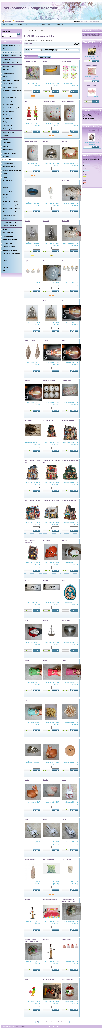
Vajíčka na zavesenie (49, 380)
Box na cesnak (66, 859)
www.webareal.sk (20, 1026)
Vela (84, 162)
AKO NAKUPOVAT (47, 25)
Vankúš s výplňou (48, 859)
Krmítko (45, 620)
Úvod (25, 31)
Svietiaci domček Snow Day (51, 500)
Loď (26, 301)
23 (61, 1021)
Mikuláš (64, 540)
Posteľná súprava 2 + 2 (50, 899)
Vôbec (84, 180)
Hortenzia (92, 46)
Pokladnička (91, 131)
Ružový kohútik (66, 939)
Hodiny (64, 740)
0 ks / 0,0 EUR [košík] (89, 21)
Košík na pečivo (91, 85)
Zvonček (45, 141)
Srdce (45, 261)
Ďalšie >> (66, 1021)
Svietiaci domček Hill (68, 420)
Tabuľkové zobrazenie (30, 57)
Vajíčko (64, 580)
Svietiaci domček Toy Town (32, 500)
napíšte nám (86, 120)
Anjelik (27, 660)
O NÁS (20, 25)
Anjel (44, 181)
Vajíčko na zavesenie (49, 101)
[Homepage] (8, 24)
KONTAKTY (60, 25)
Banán (45, 61)
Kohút (26, 979)
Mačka (64, 780)
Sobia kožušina (29, 420)
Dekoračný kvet (66, 700)
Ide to (84, 168)
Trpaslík (27, 620)
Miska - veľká (66, 620)
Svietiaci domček (48, 420)
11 (59, 1021)
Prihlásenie (8, 21)
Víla (26, 101)
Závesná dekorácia (30, 859)
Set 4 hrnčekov (66, 61)
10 (56, 1021)
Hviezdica (46, 700)
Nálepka (27, 580)
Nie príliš (85, 174)
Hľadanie (6, 31)
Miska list (27, 740)
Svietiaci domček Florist (69, 500)
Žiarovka (64, 301)
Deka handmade (66, 380)
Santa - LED (65, 181)
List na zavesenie (30, 340)
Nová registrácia (19, 21)
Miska (26, 181)
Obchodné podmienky (32, 25)
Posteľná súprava (48, 979)
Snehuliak (27, 899)
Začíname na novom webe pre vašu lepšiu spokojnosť (91, 35)
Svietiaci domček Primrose (70, 460)
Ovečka (45, 780)
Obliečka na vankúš (91, 65)
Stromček (27, 221)
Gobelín (64, 141)
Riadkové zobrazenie (45, 57)
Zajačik (45, 740)
